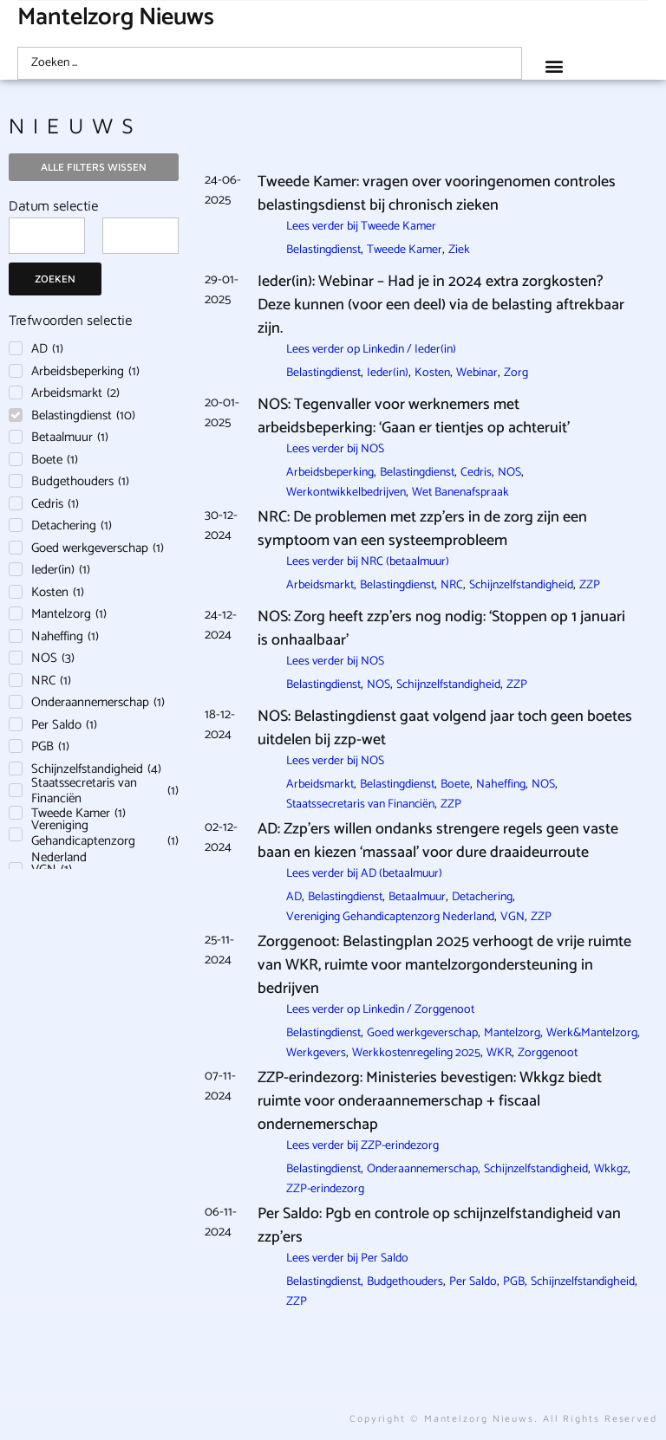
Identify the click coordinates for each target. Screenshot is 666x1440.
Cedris (476, 473)
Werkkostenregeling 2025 (416, 1053)
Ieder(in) (387, 373)
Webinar (477, 373)
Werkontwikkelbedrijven (346, 492)
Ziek (459, 250)
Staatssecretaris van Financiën (360, 804)
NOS (509, 473)
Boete (455, 784)
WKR (499, 1053)
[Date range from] (47, 235)
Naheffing (501, 784)
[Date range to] (140, 235)
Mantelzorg (512, 1033)
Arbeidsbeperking (330, 473)
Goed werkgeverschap (422, 1033)
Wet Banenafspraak (460, 492)
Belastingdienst (323, 250)
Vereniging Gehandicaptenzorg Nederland (390, 917)
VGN (512, 917)
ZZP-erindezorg (325, 1189)
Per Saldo (473, 1282)
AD (294, 897)
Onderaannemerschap (422, 1169)
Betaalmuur (417, 897)
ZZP (589, 585)
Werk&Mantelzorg (591, 1033)
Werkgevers (316, 1053)
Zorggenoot (548, 1053)
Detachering (482, 897)
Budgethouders (405, 1282)
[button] (553, 65)
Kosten (432, 373)
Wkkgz (611, 1169)
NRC (452, 585)
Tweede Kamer (404, 250)
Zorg (516, 373)
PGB (514, 1282)
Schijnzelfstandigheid (521, 585)
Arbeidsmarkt (320, 585)
